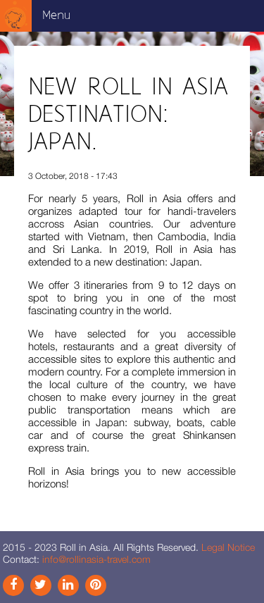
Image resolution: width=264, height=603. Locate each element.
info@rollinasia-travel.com (96, 559)
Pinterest (95, 585)
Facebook (13, 585)
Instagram (40, 585)
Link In (68, 585)
